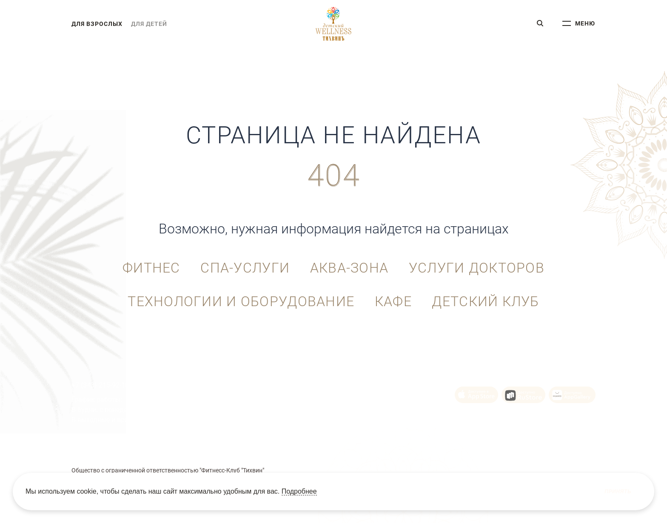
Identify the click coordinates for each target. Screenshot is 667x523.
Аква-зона (349, 268)
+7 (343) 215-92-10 (100, 385)
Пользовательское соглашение (225, 446)
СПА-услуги (245, 268)
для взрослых (97, 23)
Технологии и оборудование (241, 302)
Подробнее (299, 491)
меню (585, 23)
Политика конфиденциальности (402, 446)
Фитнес (151, 268)
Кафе (393, 302)
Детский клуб (485, 302)
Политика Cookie (313, 446)
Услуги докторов (476, 268)
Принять (617, 492)
